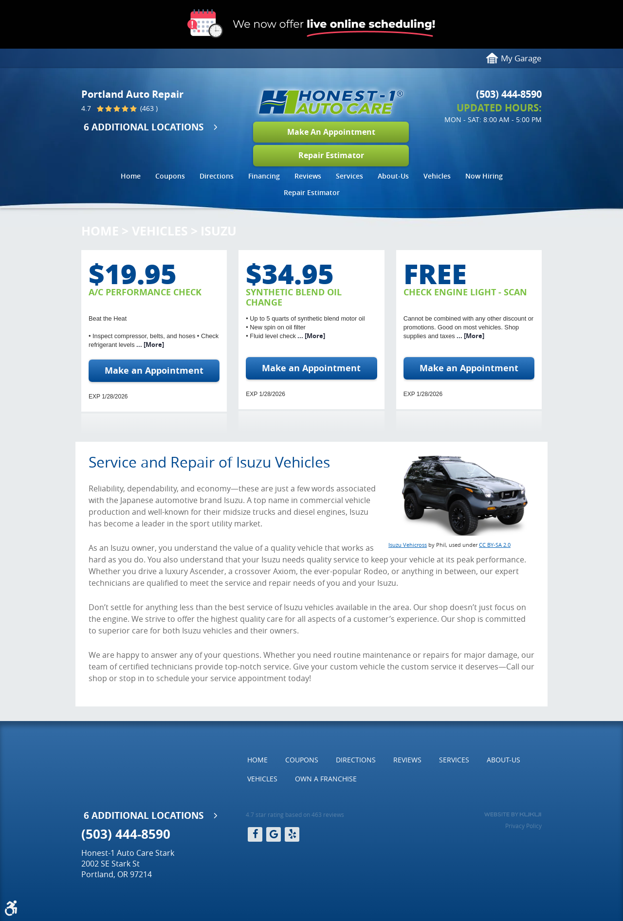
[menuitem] (130, 177)
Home (131, 176)
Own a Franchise (326, 778)
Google (273, 834)
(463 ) (148, 109)
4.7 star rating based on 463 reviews (295, 814)
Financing (264, 176)
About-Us (393, 176)
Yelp (292, 834)
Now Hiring (484, 176)
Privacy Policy (523, 826)
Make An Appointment (331, 131)
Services (349, 176)
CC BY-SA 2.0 (495, 544)
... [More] (149, 344)
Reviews (307, 176)
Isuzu (219, 230)
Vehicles (437, 176)
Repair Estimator (331, 155)
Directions (217, 176)
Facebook (255, 834)
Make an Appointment (154, 370)
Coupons (170, 176)
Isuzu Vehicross (407, 544)
